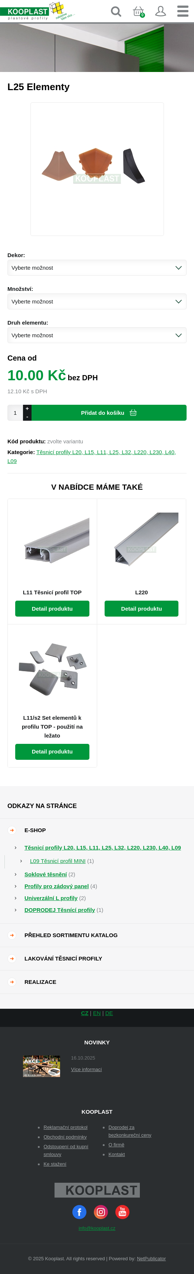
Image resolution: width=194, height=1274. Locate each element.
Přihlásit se (160, 11)
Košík (144, 17)
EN (97, 1013)
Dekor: (16, 255)
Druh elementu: (27, 322)
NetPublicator (151, 1258)
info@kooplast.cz (97, 1228)
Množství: (20, 289)
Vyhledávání (116, 11)
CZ (84, 1013)
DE (109, 1013)
